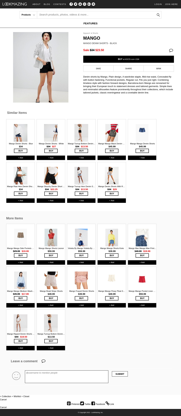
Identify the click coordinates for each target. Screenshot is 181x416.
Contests (59, 4)
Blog (47, 4)
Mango (91, 38)
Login (158, 4)
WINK (158, 68)
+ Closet (25, 396)
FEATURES (90, 23)
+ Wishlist (16, 396)
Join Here (171, 4)
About (36, 4)
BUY (128, 59)
